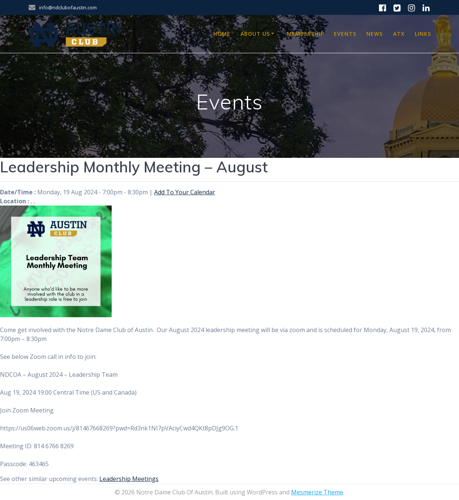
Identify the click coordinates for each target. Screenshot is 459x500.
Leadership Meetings (129, 479)
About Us (255, 33)
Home (221, 33)
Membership (305, 33)
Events (345, 33)
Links (423, 33)
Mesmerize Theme (317, 492)
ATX (399, 33)
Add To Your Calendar (184, 192)
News (374, 33)
